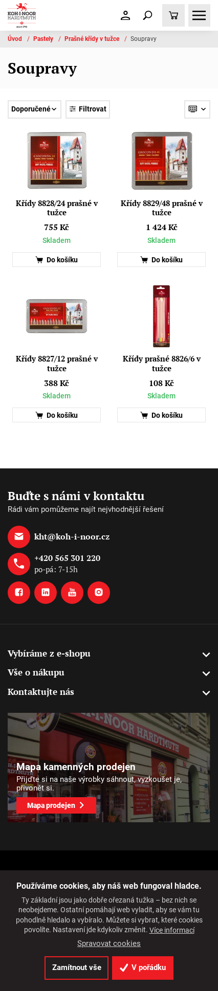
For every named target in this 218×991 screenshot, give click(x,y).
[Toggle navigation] (148, 15)
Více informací (171, 930)
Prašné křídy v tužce (92, 38)
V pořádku (143, 967)
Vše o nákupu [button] (36, 672)
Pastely (44, 38)
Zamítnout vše (76, 967)
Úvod (16, 38)
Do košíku (56, 260)
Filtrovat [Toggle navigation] (87, 109)
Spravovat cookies (109, 943)
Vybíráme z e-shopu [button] (49, 653)
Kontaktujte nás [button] (41, 691)
